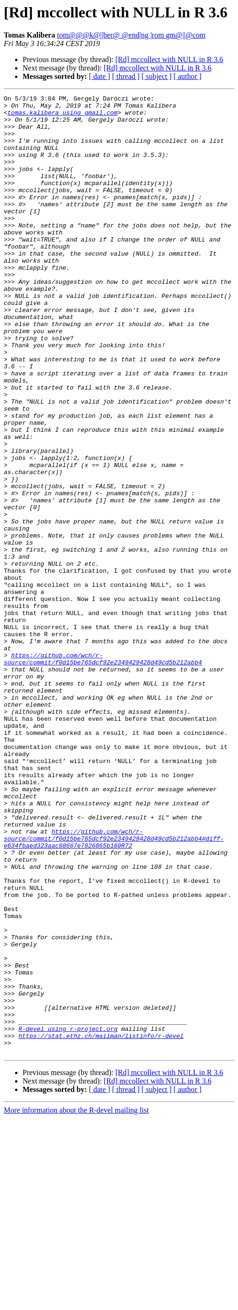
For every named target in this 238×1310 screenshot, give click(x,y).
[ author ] (188, 76)
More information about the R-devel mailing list (76, 1302)
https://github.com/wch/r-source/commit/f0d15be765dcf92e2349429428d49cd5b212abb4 (103, 772)
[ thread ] (126, 76)
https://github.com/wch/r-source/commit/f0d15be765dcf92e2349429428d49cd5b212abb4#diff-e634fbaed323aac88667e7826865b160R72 (114, 987)
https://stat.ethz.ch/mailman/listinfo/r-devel (100, 1224)
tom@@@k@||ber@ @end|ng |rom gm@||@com (131, 35)
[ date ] (99, 76)
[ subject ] (157, 76)
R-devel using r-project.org (68, 1216)
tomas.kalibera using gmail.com (63, 116)
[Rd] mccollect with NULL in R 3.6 (169, 59)
